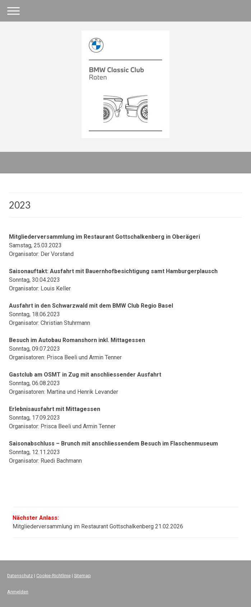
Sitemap (82, 575)
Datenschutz (20, 575)
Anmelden (17, 591)
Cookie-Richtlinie (53, 575)
